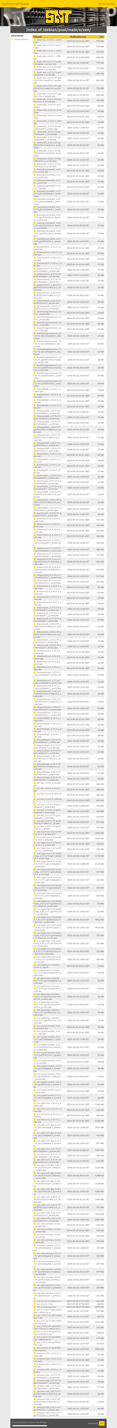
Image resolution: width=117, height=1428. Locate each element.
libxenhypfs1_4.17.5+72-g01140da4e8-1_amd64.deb (47, 476)
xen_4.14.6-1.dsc (43, 1304)
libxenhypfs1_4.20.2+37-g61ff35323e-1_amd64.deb (47, 508)
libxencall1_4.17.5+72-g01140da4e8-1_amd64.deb (47, 127)
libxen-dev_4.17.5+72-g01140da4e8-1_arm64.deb (47, 68)
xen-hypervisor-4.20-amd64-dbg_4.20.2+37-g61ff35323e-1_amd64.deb (47, 911)
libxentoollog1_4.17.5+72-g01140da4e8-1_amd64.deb (47, 740)
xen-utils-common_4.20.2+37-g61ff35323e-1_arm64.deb (47, 1295)
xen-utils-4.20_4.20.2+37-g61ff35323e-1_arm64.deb (47, 1219)
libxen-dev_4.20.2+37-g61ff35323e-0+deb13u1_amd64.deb (47, 80)
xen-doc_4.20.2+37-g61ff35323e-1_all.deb (47, 827)
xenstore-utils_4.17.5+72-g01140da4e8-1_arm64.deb (47, 1381)
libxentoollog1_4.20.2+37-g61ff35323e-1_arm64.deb (47, 778)
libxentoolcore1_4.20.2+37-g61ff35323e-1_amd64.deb (47, 708)
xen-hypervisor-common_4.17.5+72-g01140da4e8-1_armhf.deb (47, 988)
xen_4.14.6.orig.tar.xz (44, 1307)
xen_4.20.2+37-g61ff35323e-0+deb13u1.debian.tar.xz (47, 1327)
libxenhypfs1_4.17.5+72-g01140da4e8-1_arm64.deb (47, 482)
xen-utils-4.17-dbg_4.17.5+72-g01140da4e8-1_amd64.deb (47, 1127)
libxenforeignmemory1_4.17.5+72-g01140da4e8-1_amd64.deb (47, 336)
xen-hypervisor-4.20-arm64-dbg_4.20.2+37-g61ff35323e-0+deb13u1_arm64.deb (47, 935)
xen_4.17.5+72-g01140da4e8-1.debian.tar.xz (47, 1311)
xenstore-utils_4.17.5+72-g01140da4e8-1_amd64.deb (47, 1376)
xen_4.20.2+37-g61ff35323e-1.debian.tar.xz (47, 1338)
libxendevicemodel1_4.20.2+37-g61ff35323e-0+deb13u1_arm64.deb (47, 225)
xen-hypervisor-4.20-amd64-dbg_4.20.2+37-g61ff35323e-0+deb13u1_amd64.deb (47, 903)
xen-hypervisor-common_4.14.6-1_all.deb (46, 966)
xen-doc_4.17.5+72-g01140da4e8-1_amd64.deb (47, 805)
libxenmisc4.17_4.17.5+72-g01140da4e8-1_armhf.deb (47, 554)
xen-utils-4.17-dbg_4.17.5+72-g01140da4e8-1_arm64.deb (47, 1135)
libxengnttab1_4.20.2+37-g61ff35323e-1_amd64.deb (47, 444)
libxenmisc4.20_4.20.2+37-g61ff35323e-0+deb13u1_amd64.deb (47, 561)
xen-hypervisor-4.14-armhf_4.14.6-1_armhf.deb (47, 849)
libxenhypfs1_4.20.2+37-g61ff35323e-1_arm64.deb (47, 514)
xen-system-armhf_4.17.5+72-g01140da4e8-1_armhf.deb (47, 1098)
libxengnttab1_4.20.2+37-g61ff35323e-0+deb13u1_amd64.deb (47, 429)
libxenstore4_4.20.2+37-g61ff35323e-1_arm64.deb (47, 646)
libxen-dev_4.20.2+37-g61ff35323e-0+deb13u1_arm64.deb (47, 88)
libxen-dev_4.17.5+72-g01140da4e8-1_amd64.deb (47, 62)
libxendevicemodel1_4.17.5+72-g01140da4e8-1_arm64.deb (47, 201)
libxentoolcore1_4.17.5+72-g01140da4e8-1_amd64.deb (47, 675)
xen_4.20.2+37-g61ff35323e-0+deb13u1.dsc (47, 1332)
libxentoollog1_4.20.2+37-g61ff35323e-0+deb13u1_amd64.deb (47, 758)
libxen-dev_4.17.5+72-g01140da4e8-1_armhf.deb (47, 73)
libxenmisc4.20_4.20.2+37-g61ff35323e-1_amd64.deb (47, 576)
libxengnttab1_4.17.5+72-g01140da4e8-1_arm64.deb (47, 417)
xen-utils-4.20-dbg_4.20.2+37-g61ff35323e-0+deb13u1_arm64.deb (47, 1175)
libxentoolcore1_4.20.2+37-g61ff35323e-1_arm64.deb (47, 713)
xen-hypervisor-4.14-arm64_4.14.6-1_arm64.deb (47, 843)
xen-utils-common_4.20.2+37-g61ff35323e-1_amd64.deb (47, 1287)
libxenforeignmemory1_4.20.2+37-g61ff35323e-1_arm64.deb (47, 383)
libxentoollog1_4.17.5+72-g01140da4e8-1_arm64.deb (47, 746)
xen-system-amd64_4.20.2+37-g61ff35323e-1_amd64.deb (47, 1055)
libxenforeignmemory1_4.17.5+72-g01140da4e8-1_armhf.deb (47, 351)
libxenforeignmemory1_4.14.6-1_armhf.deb (47, 323)
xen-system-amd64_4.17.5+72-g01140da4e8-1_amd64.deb (47, 1039)
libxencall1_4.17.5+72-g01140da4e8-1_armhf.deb (47, 138)
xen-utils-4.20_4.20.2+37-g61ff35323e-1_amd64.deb (47, 1214)
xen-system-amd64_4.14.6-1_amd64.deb (47, 1027)
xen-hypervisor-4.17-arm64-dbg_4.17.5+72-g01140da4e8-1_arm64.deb (47, 872)
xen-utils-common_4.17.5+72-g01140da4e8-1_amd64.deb (47, 1248)
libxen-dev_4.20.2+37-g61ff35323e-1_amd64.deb (47, 95)
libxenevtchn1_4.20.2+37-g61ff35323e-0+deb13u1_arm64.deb (47, 295)
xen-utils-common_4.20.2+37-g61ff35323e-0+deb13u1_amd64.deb (47, 1272)
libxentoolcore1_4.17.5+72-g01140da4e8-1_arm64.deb (47, 681)
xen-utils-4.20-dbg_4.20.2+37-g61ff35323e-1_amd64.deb (47, 1183)
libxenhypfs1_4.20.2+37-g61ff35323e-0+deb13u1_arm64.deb (47, 502)
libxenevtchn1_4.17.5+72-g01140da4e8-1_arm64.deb (47, 275)
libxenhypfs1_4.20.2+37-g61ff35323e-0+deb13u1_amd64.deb (47, 494)
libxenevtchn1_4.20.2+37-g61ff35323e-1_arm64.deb (47, 307)
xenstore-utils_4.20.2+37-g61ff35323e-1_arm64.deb (47, 1413)
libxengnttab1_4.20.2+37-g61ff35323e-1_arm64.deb (47, 449)
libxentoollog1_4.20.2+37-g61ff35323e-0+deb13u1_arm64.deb (47, 766)
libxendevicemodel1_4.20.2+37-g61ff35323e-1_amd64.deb (47, 233)
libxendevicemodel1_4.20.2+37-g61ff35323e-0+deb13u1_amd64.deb (47, 217)
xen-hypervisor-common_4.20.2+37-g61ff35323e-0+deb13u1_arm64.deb (47, 1004)
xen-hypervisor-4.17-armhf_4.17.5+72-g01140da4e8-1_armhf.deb (47, 895)
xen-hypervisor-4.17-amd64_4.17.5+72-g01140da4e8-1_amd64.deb (47, 864)
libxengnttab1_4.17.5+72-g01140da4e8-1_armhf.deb (47, 422)
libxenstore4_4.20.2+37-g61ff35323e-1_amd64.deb (47, 641)
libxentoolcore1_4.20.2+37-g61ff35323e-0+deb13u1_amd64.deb (47, 694)
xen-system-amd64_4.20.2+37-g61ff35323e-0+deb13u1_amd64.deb (47, 1047)
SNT (102, 1423)
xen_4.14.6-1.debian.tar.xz (47, 1301)
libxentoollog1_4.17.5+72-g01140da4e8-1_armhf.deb (47, 751)
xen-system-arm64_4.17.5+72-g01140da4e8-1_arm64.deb (47, 1068)
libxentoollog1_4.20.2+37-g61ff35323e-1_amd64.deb (47, 773)
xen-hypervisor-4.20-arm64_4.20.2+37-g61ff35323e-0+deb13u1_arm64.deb (47, 951)
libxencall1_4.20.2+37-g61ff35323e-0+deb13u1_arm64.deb (47, 153)
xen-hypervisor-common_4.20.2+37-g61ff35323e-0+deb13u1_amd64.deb (47, 996)
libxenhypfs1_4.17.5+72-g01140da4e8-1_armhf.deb (47, 487)
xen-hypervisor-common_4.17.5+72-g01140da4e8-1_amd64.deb (47, 972)
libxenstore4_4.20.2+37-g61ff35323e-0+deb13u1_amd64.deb (47, 626)
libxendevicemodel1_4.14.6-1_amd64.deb (47, 170)
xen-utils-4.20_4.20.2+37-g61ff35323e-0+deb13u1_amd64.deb (47, 1199)
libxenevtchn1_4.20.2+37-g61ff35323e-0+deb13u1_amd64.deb (47, 287)
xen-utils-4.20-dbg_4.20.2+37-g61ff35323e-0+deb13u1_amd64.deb (47, 1167)
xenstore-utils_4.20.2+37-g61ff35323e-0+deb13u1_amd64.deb (47, 1394)
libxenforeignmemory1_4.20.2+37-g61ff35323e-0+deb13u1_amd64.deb (47, 359)
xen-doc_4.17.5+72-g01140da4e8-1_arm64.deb (47, 811)
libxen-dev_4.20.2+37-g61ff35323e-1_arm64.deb (47, 100)
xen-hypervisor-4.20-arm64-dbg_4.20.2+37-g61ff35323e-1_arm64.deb (47, 943)
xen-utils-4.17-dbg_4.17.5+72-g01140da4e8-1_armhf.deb (47, 1143)
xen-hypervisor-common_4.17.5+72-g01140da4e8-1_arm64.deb (47, 980)
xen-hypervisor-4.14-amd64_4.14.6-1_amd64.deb (47, 832)
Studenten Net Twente (15, 4)
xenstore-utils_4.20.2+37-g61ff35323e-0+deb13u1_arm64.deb (47, 1401)
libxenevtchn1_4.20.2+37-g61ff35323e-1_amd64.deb (47, 301)
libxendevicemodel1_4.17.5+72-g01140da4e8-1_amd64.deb (47, 193)
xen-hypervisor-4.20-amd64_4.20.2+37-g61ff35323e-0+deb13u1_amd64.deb (47, 919)
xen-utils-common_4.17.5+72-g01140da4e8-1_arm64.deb (47, 1256)
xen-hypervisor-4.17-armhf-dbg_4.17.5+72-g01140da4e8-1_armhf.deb (47, 888)
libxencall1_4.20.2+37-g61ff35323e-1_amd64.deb (47, 159)
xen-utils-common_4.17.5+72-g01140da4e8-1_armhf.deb (47, 1264)
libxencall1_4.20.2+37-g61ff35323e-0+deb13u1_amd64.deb (47, 145)
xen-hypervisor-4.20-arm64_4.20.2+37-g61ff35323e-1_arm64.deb (47, 959)
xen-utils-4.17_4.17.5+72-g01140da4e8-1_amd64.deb (47, 1150)
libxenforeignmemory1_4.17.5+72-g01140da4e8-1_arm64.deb (47, 344)
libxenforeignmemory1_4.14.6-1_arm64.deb (47, 318)
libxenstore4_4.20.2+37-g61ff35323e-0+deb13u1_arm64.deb (47, 634)
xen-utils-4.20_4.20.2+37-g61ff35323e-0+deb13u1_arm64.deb (47, 1207)
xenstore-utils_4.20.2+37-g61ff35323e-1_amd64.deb (47, 1408)
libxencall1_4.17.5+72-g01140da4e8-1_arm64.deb (47, 133)
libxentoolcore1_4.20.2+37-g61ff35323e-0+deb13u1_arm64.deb (47, 701)
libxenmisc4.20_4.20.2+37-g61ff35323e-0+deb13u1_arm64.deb (47, 569)
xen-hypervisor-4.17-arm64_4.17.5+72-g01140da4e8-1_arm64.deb (47, 880)
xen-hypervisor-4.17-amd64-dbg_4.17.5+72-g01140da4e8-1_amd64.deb (47, 856)
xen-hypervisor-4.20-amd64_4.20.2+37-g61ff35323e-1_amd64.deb (47, 927)
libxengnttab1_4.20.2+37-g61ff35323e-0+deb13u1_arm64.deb (47, 437)
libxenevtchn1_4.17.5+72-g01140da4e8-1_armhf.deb (47, 280)
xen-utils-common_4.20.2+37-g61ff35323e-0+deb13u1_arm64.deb (47, 1279)
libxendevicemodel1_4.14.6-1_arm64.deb (47, 176)
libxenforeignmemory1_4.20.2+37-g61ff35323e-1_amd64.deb (47, 375)
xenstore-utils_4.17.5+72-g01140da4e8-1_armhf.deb (47, 1387)
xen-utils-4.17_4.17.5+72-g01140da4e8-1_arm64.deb (47, 1155)
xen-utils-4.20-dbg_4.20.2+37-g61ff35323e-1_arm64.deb (47, 1191)
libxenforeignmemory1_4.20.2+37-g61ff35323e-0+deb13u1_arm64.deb (47, 367)
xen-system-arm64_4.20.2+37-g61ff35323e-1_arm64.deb (47, 1084)
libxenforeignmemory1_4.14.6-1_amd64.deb (47, 312)
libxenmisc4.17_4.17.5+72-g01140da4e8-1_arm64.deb (47, 549)
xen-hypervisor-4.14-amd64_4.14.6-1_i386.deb (47, 838)
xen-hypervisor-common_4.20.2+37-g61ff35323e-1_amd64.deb (46, 1012)
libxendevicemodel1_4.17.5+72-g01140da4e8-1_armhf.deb (47, 209)
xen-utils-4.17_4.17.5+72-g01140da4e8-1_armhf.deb (47, 1160)
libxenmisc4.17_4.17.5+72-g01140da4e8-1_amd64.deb (47, 543)
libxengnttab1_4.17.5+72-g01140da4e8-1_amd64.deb (47, 411)
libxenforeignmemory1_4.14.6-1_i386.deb (47, 329)
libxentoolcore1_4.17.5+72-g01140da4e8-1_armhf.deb (47, 687)
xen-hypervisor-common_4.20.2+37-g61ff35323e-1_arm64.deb (47, 1020)
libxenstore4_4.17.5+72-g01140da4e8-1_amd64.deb (47, 608)
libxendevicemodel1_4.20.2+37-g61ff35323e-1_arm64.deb (47, 241)
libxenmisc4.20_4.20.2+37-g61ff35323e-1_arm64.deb (47, 581)
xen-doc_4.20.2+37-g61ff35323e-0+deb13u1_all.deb (47, 822)
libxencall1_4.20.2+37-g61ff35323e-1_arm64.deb (47, 165)
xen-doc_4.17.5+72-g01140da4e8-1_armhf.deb (47, 816)
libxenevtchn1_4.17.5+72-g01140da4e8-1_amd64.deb (47, 269)
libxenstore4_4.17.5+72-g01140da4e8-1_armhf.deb (47, 619)
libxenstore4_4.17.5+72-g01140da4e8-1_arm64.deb (47, 614)
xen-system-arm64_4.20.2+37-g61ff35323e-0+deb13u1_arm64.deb (47, 1076)
